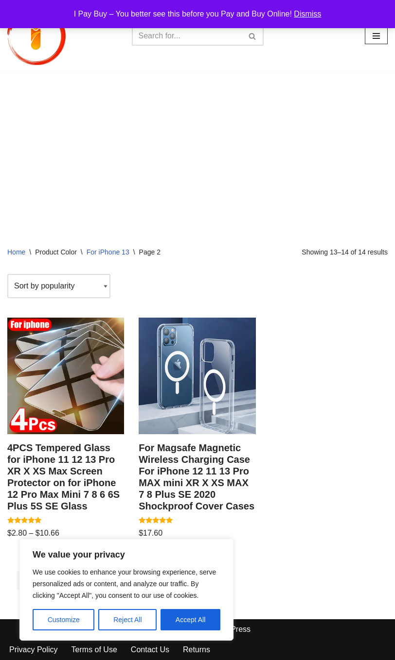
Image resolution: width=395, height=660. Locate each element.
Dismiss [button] (307, 14)
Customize (64, 620)
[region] (126, 590)
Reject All (127, 620)
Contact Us (150, 649)
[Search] (187, 36)
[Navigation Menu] (376, 36)
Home (16, 252)
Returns (196, 649)
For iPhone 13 (108, 252)
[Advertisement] (197, 145)
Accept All (190, 620)
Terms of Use (94, 649)
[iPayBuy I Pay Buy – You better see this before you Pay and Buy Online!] (36, 36)
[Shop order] (58, 286)
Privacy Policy (33, 649)
